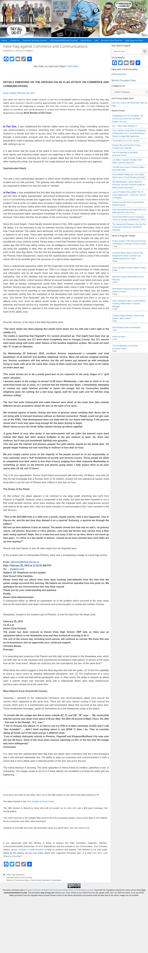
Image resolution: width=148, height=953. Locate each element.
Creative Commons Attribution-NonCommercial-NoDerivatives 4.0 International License (59, 890)
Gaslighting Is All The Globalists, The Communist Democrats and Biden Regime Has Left (127, 119)
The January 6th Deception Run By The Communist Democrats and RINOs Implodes (129, 227)
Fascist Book (85, 40)
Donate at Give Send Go (111, 40)
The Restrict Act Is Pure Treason (126, 140)
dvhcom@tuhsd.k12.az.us (25, 562)
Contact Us (14, 40)
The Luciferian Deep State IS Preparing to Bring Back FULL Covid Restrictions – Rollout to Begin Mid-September (129, 133)
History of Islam (119, 336)
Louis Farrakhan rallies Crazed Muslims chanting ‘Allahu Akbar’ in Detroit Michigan (129, 304)
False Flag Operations (15, 874)
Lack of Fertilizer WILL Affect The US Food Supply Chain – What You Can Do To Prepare (129, 195)
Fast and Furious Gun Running (19, 877)
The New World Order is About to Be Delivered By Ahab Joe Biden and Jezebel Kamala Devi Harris (127, 256)
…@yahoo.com (15, 569)
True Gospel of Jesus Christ (40, 801)
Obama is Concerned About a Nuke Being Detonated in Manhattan (33, 880)
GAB (96, 40)
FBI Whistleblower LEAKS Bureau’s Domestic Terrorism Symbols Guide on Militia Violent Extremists (128, 185)
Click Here (72, 66)
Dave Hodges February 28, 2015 (19, 93)
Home (4, 40)
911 (49, 336)
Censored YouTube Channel (34, 40)
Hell (74, 808)
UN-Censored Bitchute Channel (64, 40)
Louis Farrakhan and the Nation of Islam (129, 268)
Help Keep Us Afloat (134, 40)
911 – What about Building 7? (124, 126)
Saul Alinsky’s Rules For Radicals (126, 327)
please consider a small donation (27, 849)
